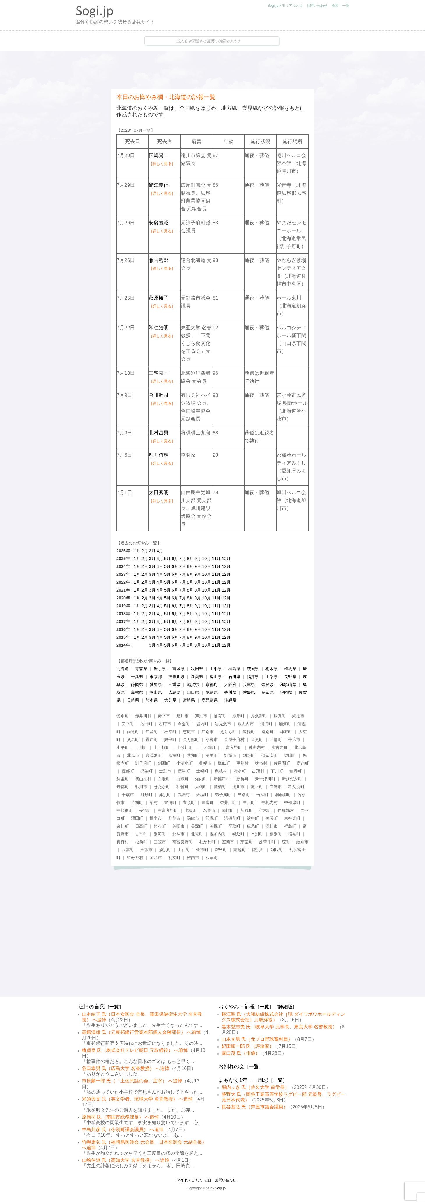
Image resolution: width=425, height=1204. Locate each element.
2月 (144, 550)
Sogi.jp (220, 1188)
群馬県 (290, 668)
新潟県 (197, 676)
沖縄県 (230, 700)
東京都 (156, 676)
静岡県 (137, 684)
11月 (216, 558)
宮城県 (178, 668)
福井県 (253, 676)
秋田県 (197, 668)
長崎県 (133, 700)
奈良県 (267, 684)
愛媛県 (249, 692)
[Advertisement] (212, 70)
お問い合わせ (317, 5)
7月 (182, 558)
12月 (226, 558)
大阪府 (230, 684)
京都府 (212, 684)
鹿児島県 (209, 700)
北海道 (122, 668)
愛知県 (156, 684)
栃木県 (271, 668)
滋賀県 (193, 684)
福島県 (234, 668)
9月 (197, 558)
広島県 (174, 692)
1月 (137, 550)
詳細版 (285, 1006)
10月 (206, 558)
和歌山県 (288, 684)
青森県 (141, 668)
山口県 (193, 692)
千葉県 (137, 676)
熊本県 (152, 700)
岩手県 (160, 668)
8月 (190, 558)
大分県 (170, 700)
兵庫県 (249, 684)
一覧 (345, 5)
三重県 (174, 684)
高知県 (267, 692)
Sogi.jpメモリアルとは (285, 5)
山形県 (216, 668)
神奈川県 (176, 676)
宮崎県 (189, 700)
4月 (160, 550)
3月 (152, 550)
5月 (167, 558)
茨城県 (253, 668)
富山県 (216, 676)
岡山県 (156, 692)
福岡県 (286, 692)
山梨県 (271, 676)
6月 (175, 558)
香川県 (230, 692)
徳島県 (212, 692)
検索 (335, 5)
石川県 (234, 676)
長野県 (290, 676)
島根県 (137, 692)
